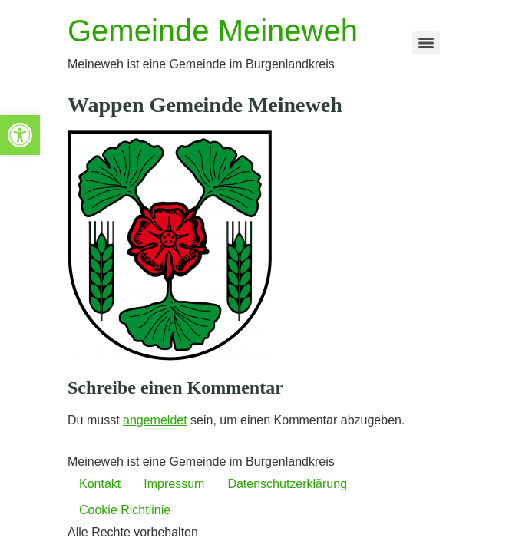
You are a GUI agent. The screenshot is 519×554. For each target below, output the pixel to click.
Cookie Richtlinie (124, 509)
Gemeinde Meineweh (213, 31)
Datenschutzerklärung (287, 483)
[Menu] (426, 42)
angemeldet (155, 420)
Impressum (174, 483)
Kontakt (100, 483)
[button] (20, 135)
